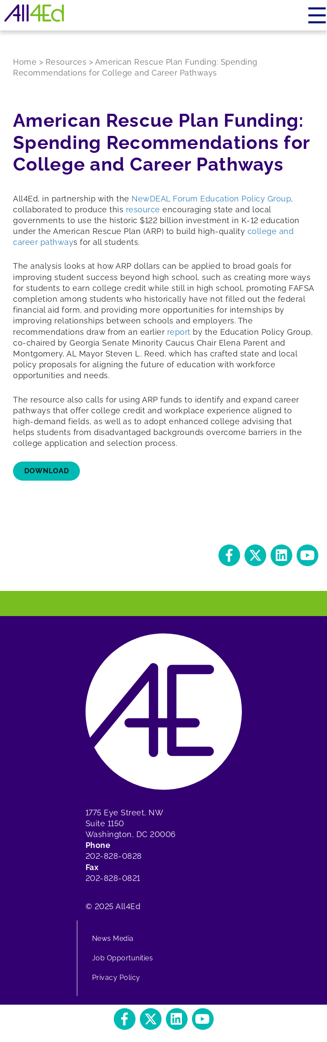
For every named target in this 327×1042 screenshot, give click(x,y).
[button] (229, 555)
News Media (113, 938)
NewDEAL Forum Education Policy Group (211, 198)
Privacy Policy (116, 977)
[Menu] (317, 15)
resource (143, 209)
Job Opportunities (122, 958)
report (179, 331)
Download (46, 471)
